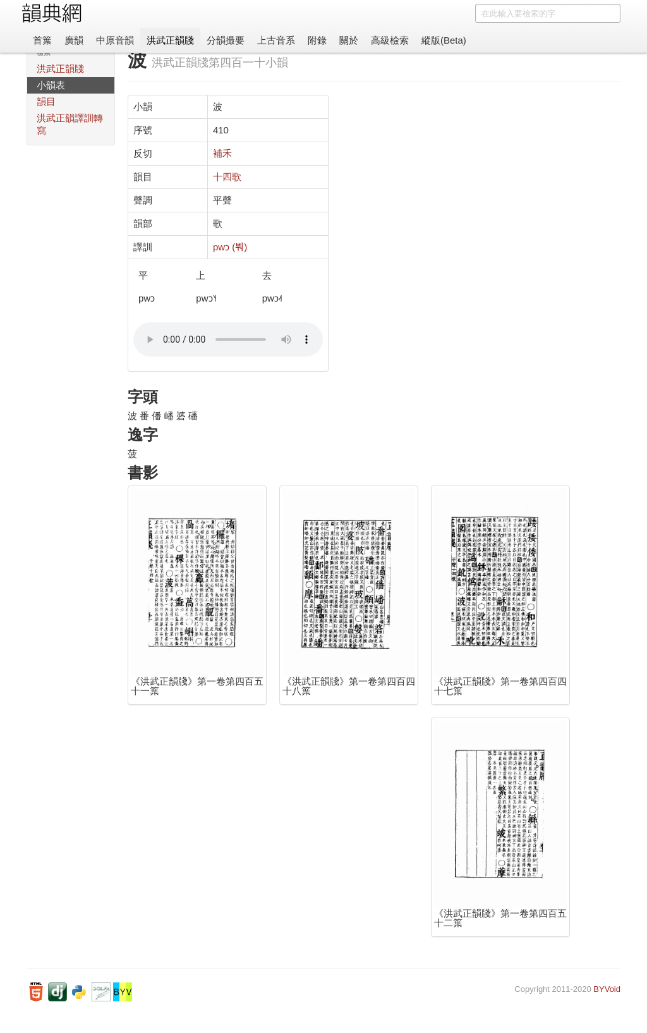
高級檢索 (390, 40)
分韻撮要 (226, 40)
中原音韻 (115, 40)
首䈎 (42, 40)
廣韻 (73, 40)
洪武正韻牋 (170, 40)
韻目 (46, 101)
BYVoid (606, 989)
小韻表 (51, 85)
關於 (348, 40)
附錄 (317, 40)
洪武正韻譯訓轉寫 (70, 124)
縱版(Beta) (443, 40)
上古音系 (276, 40)
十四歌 (227, 176)
